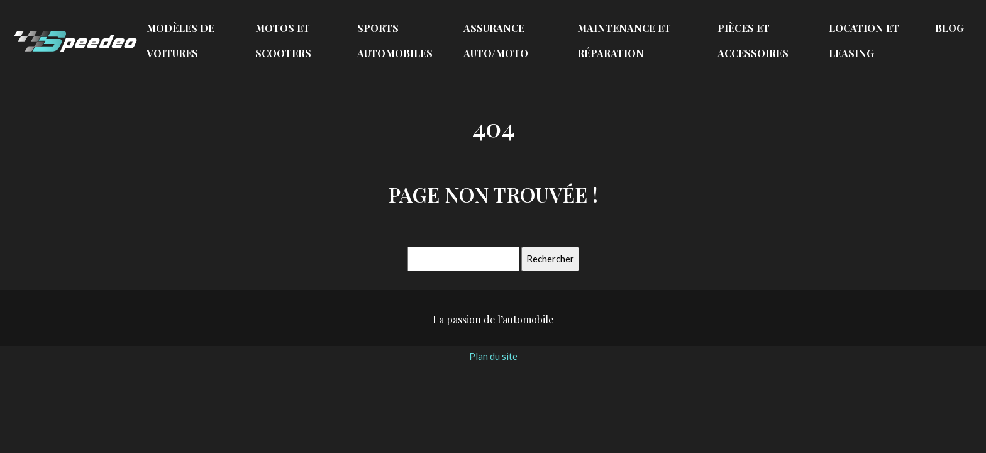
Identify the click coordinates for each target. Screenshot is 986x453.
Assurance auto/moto (495, 40)
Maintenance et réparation (624, 40)
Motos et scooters (283, 40)
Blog (949, 28)
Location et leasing (864, 40)
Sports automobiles (395, 40)
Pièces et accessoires (753, 40)
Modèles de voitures (180, 40)
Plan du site (493, 356)
